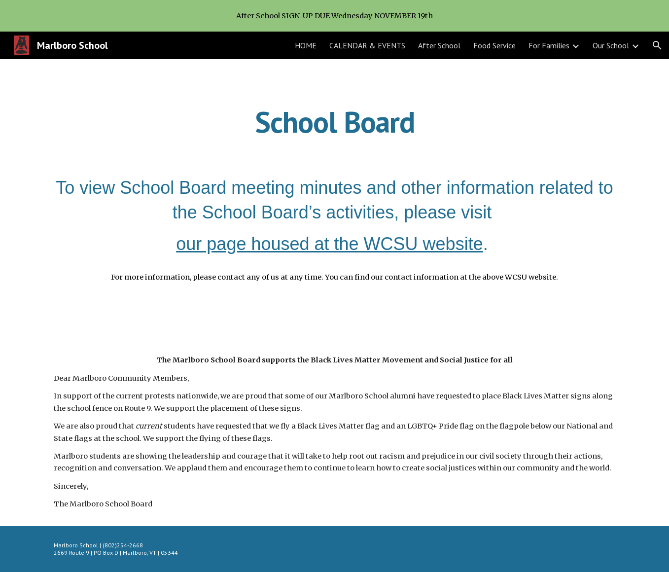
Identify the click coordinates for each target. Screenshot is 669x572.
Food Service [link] (494, 45)
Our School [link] (611, 45)
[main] (334, 122)
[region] (334, 16)
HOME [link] (306, 45)
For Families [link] (548, 45)
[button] (657, 45)
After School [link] (439, 45)
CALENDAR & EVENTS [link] (367, 45)
